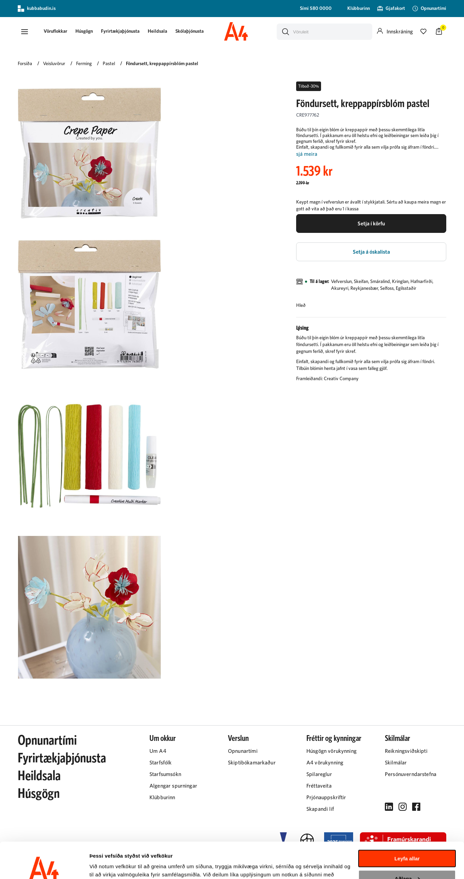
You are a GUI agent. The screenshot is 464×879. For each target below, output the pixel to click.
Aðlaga (407, 842)
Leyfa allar (407, 822)
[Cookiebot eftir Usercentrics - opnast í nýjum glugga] (44, 866)
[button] (24, 32)
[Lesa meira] (371, 154)
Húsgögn (84, 31)
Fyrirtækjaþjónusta (120, 31)
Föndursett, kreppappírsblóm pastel (162, 63)
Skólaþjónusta (189, 31)
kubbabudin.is (37, 8)
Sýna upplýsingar (111, 865)
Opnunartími (47, 740)
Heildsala (157, 31)
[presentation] (55, 32)
